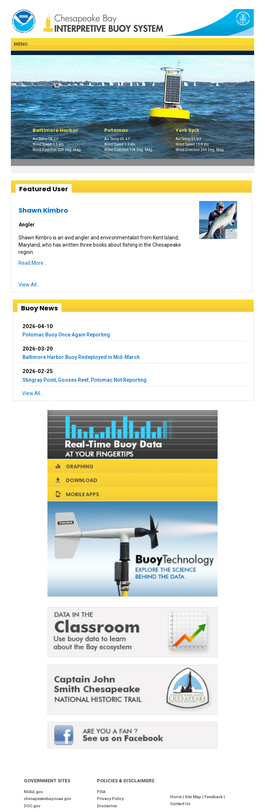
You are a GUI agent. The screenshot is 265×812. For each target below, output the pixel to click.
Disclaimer (107, 806)
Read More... (32, 263)
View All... (29, 285)
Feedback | (215, 797)
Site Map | (195, 797)
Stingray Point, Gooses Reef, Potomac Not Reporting (84, 380)
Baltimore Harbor (55, 130)
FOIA (101, 792)
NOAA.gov (33, 792)
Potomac (116, 130)
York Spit (187, 130)
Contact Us (180, 803)
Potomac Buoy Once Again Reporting (66, 335)
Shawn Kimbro (43, 210)
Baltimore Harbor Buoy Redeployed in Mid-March (81, 357)
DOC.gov (32, 806)
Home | (177, 797)
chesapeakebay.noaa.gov (47, 798)
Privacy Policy (110, 798)
